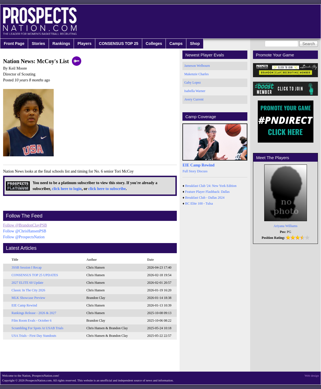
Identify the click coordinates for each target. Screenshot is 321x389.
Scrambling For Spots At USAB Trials (37, 328)
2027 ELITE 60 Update (27, 283)
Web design (312, 375)
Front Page (14, 43)
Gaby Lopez (192, 82)
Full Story (189, 171)
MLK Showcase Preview (28, 298)
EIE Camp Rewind (24, 305)
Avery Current (194, 99)
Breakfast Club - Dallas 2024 (205, 198)
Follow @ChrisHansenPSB (24, 231)
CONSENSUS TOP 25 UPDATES (35, 275)
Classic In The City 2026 (28, 290)
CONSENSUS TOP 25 (118, 43)
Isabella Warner (194, 91)
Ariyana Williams (285, 226)
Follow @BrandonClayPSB (25, 225)
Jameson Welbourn (197, 66)
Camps (176, 43)
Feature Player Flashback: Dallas (207, 192)
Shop (195, 43)
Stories (38, 43)
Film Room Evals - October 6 (31, 320)
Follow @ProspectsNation (24, 237)
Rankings (61, 43)
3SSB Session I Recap (27, 267)
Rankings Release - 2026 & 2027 (34, 313)
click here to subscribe (107, 189)
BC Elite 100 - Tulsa (199, 203)
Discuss (202, 171)
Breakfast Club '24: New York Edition (211, 186)
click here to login (67, 189)
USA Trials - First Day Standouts (34, 336)
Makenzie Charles (196, 74)
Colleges (154, 43)
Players (85, 43)
